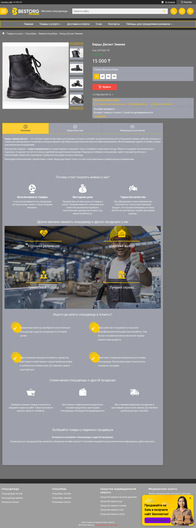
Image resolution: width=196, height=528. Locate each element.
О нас (99, 24)
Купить (107, 86)
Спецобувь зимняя (61, 498)
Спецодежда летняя (12, 493)
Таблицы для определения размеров (148, 24)
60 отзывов (170, 2)
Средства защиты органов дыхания (118, 497)
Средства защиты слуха (112, 514)
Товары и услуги (49, 24)
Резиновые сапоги (61, 502)
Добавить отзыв (190, 11)
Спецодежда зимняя (12, 498)
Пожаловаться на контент (106, 525)
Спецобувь (30, 33)
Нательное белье (10, 502)
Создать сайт (6, 2)
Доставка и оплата (78, 24)
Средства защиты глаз (111, 510)
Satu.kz (111, 522)
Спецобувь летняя (61, 493)
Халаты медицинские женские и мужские (170, 493)
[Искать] (164, 11)
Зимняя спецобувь (48, 33)
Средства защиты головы (113, 505)
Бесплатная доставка (108, 100)
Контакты (114, 24)
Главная (28, 24)
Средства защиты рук (111, 501)
